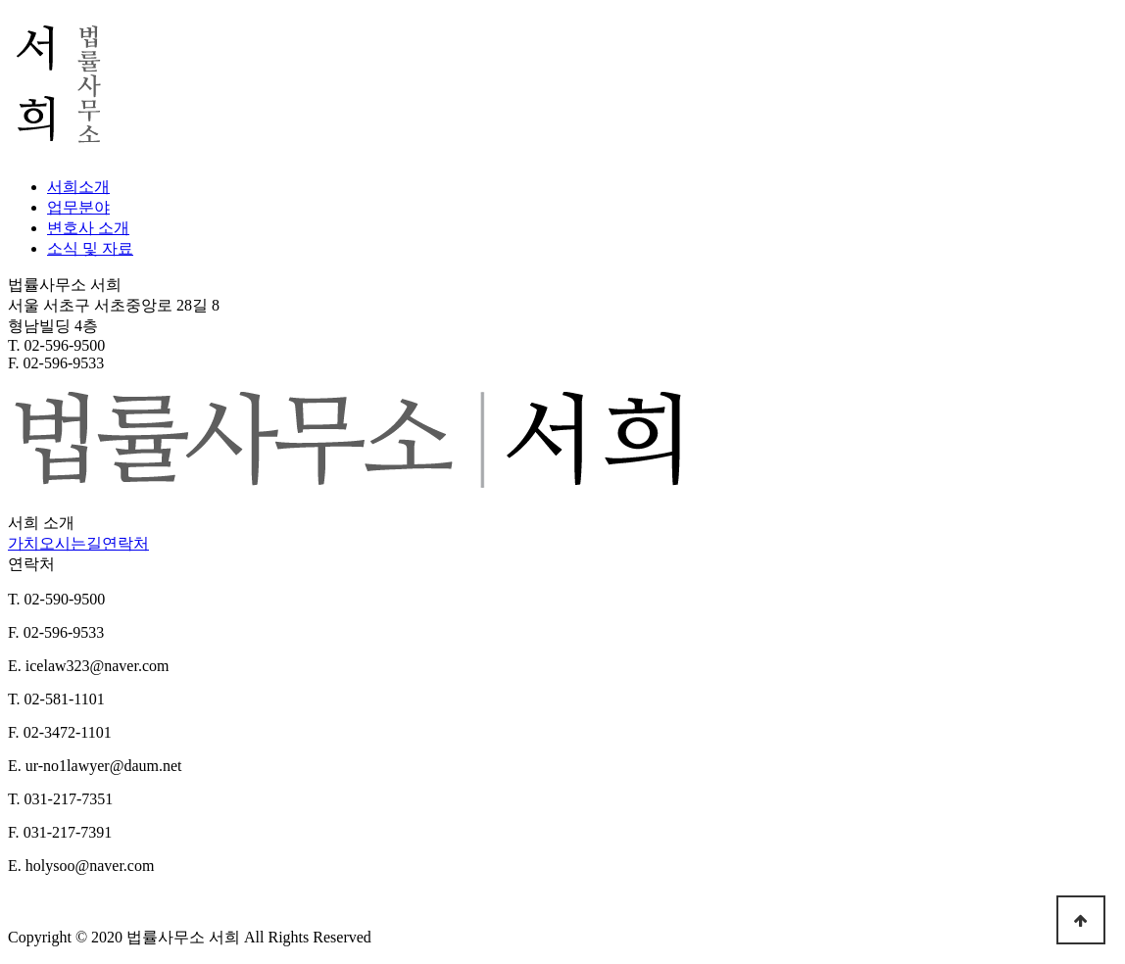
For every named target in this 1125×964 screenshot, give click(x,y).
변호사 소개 (88, 227)
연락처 (125, 543)
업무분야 (78, 207)
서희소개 (78, 186)
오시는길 (70, 543)
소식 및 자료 (90, 248)
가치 (23, 543)
